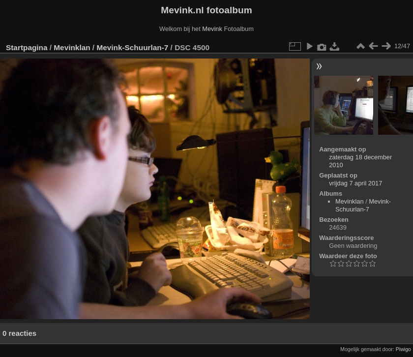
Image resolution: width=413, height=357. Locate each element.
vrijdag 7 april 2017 (355, 183)
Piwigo (403, 349)
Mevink (212, 28)
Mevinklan (72, 47)
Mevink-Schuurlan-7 (132, 47)
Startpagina (27, 47)
